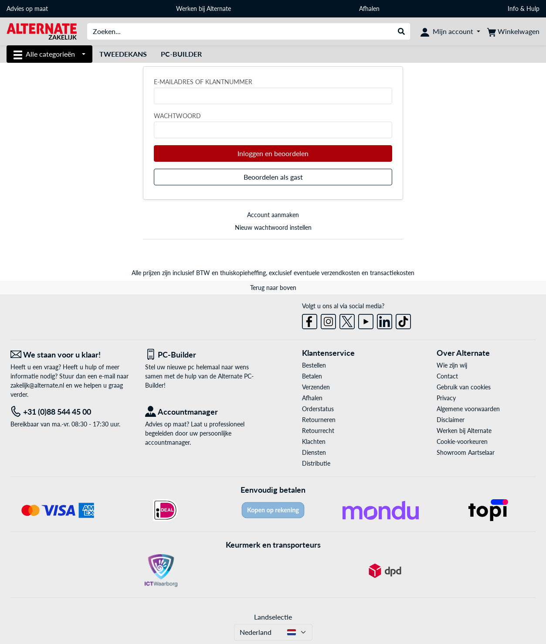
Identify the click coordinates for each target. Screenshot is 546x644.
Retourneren (319, 419)
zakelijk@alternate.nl (37, 385)
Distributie (316, 463)
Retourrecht (318, 430)
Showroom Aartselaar (466, 452)
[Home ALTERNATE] (42, 30)
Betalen (312, 376)
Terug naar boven (273, 287)
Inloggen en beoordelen (273, 153)
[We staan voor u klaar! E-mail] (71, 355)
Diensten (314, 452)
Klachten (314, 441)
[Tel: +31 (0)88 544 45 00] (71, 412)
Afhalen (369, 8)
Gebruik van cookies (464, 387)
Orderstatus (318, 408)
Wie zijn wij (452, 365)
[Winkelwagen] (513, 31)
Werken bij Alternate (203, 8)
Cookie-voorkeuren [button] (462, 441)
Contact (447, 376)
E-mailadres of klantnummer (203, 81)
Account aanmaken (273, 214)
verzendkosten (340, 272)
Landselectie (273, 617)
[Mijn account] (450, 31)
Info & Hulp (523, 8)
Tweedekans (123, 54)
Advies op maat (27, 8)
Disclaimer (451, 419)
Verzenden (316, 387)
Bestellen (314, 365)
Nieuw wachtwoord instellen (273, 227)
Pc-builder (181, 54)
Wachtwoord (177, 115)
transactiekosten (392, 272)
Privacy (446, 398)
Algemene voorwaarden (468, 408)
